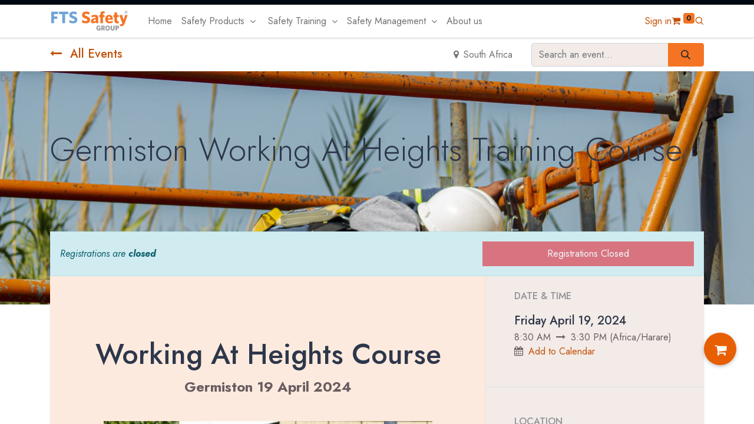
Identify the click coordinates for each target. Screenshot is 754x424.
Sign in (658, 21)
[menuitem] (160, 21)
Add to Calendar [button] (561, 351)
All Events (86, 53)
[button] (699, 21)
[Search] (686, 55)
